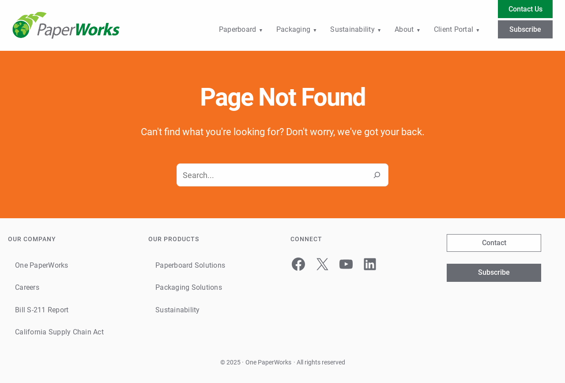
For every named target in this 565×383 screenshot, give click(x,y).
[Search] (377, 175)
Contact (494, 243)
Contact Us (525, 9)
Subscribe (525, 29)
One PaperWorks (268, 362)
